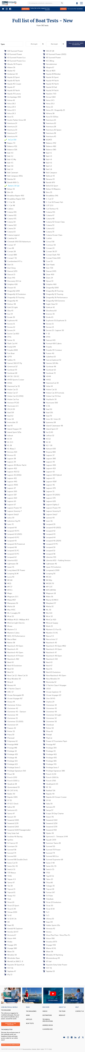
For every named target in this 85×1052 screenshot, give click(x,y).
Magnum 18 (49, 593)
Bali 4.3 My (10, 160)
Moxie (8, 626)
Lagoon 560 (10, 498)
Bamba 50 (9, 179)
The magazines (31, 1011)
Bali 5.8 (47, 169)
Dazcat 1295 (10, 271)
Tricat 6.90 (10, 909)
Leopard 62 (10, 557)
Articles (29, 1019)
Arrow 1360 (49, 97)
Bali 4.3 (47, 156)
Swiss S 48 (49, 863)
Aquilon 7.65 (49, 94)
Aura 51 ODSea (50, 117)
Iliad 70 (47, 416)
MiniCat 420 (49, 620)
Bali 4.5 (8, 163)
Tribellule (48, 899)
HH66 (8, 383)
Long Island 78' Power (14, 570)
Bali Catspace (50, 173)
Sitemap (38, 1049)
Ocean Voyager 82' (13, 699)
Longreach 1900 (51, 570)
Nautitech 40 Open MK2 (54, 646)
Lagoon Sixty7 (50, 514)
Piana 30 (9, 735)
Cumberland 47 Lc (13, 261)
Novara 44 (10, 685)
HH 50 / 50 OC (11, 376)
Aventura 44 (10, 136)
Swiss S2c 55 (49, 866)
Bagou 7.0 (9, 143)
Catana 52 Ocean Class (54, 222)
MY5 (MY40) (49, 590)
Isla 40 (8, 426)
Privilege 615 (11, 764)
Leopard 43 (49, 534)
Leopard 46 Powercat (14, 544)
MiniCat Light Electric (14, 623)
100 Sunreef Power (13, 51)
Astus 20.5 (10, 107)
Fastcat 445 (49, 340)
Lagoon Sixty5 (11, 514)
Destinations (47, 1015)
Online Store (74, 995)
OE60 (47, 689)
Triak (7, 899)
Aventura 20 (49, 123)
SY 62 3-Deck (11, 804)
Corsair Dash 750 (51, 255)
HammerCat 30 (51, 383)
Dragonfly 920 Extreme (54, 301)
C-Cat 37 (48, 199)
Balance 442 (49, 143)
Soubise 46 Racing (13, 837)
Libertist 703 (49, 557)
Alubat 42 (9, 71)
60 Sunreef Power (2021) (54, 54)
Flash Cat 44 (10, 344)
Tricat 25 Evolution (52, 902)
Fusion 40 (48, 353)
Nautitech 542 (50, 659)
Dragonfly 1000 (51, 288)
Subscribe (25, 8)
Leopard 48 (10, 547)
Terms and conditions (26, 1049)
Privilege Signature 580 (54, 771)
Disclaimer (34, 1049)
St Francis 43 (11, 843)
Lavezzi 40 (49, 518)
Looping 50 (49, 574)
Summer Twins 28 (52, 843)
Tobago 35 (49, 886)
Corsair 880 (10, 255)
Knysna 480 (49, 452)
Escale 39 (9, 317)
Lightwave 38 (11, 564)
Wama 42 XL (49, 948)
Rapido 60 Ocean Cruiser (55, 797)
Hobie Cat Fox (11, 399)
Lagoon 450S (11, 485)
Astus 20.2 (48, 104)
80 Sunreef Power (52, 58)
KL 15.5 (8, 442)
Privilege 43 (49, 751)
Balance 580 (49, 150)
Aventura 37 (10, 133)
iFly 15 (8, 975)
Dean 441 (9, 278)
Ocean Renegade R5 (14, 695)
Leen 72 (9, 524)
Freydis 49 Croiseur (52, 350)
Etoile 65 (48, 317)
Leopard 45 (10, 541)
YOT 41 (47, 968)
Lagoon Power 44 (51, 508)
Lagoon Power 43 (13, 508)
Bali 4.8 (8, 166)
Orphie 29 (48, 702)
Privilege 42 (10, 751)
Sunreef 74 (10, 853)
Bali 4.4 (47, 160)
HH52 (47, 380)
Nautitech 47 (50, 653)
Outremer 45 (50, 708)
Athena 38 (48, 113)
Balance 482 (49, 146)
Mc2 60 (47, 613)
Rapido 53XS (11, 797)
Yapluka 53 (49, 971)
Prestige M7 (49, 745)
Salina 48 (9, 807)
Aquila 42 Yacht (12, 81)
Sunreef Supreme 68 (53, 860)
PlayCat (47, 738)
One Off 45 (49, 699)
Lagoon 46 (49, 485)
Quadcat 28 (10, 784)
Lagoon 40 (49, 462)
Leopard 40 (10, 528)
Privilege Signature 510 (15, 771)
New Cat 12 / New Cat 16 (16, 676)
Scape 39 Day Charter (53, 814)
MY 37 (8, 587)
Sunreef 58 (10, 850)
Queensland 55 (12, 787)
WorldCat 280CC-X (13, 961)
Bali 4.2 (8, 156)
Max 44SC (10, 610)
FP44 (46, 337)
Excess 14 (9, 330)
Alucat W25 (49, 71)
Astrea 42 (9, 100)
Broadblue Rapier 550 (14, 199)
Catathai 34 (10, 238)
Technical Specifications (47, 1020)
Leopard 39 (49, 524)
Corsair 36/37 (50, 252)
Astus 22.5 (10, 110)
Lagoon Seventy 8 (52, 511)
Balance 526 (10, 150)
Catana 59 (10, 229)
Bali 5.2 (47, 166)
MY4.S (8, 590)
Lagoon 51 (48, 491)
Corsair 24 (48, 248)
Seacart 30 (10, 817)
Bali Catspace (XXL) (13, 176)
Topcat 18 (48, 889)
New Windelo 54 (51, 679)
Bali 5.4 (8, 169)
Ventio (47, 932)
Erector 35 (49, 314)
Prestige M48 (11, 745)
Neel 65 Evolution (52, 672)
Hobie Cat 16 (50, 390)
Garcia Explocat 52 (52, 360)
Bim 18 (8, 192)
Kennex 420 (10, 452)
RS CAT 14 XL (11, 791)
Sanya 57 (48, 810)
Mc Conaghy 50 (12, 613)
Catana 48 (48, 219)
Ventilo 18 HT (11, 932)
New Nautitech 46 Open (54, 676)
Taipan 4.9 (10, 879)
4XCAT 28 (48, 51)
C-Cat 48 (9, 206)
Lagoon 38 (10, 459)
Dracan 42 (10, 288)
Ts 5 (46, 915)
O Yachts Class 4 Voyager (54, 685)
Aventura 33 (10, 130)
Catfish (47, 238)
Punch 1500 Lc (11, 781)
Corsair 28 (10, 252)
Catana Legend (11, 235)
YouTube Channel (53, 995)
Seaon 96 (48, 817)
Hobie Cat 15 (11, 390)
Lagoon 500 (10, 491)
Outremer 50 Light (52, 715)
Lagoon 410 (10, 468)
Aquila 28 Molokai (51, 74)
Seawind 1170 (11, 823)
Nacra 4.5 (48, 636)
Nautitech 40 (50, 643)
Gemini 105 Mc (50, 363)
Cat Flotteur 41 (50, 209)
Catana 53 (48, 225)
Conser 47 (10, 245)
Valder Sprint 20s (51, 925)
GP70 (8, 357)
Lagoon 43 (49, 478)
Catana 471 (10, 219)
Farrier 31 (9, 340)
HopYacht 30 (50, 399)
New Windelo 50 (12, 679)
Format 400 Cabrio (52, 344)
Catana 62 (48, 229)
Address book (47, 1025)
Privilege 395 (50, 748)
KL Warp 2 (9, 449)
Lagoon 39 (10, 462)
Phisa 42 (48, 731)
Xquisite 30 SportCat (14, 965)
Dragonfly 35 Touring (14, 298)
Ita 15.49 (48, 432)
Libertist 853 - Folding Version (57, 560)
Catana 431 (10, 215)
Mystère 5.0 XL (50, 633)
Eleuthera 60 (50, 311)
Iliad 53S (48, 413)
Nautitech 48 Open (52, 656)
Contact (42, 1049)
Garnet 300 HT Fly (13, 363)
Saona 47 (9, 814)
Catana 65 (10, 232)
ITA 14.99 (9, 409)
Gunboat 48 (49, 367)
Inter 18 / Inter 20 (51, 419)
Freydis (47, 347)
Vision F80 (49, 938)
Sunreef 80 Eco (51, 856)
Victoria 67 (10, 935)
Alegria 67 (48, 67)
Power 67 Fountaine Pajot (55, 741)
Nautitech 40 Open (13, 646)
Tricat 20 (9, 902)
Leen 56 (48, 521)
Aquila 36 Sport (51, 77)
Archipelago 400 (12, 97)
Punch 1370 (10, 777)
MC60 (47, 577)
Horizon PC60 (11, 403)
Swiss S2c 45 (11, 866)
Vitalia (8, 942)
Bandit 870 (49, 183)
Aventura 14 (10, 123)
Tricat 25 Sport (11, 906)
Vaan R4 (48, 922)
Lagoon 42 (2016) (12, 475)
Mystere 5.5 (10, 630)
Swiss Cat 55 (10, 863)
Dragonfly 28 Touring (53, 291)
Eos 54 (8, 314)
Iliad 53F (9, 413)
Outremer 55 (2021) (13, 722)
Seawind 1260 (11, 827)
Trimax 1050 (10, 912)
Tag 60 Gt (48, 876)
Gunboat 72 (49, 373)
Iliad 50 (47, 409)
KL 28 (8, 445)
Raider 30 (9, 794)
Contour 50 (49, 245)
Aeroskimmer (50, 64)
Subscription (11, 995)
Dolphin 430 (11, 284)
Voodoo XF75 (50, 942)
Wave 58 (48, 952)
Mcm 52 (48, 616)
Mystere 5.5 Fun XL (52, 630)
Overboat (48, 725)
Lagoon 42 (49, 472)
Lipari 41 (9, 567)
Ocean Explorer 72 (52, 692)
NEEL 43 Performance (14, 636)
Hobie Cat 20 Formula (53, 393)
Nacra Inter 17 (50, 639)
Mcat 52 (9, 616)
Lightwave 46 (50, 564)
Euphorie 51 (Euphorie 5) (54, 321)
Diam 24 (48, 278)
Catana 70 (48, 232)
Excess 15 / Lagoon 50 (53, 330)
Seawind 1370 (50, 827)
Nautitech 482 (11, 659)
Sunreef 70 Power (52, 850)
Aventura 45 (49, 136)
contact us (79, 1011)
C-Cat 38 (9, 202)
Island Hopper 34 (12, 429)
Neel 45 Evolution (13, 666)
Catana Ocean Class (52, 235)
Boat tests (30, 1023)
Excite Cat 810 (11, 334)
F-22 (46, 334)
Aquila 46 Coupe (12, 84)
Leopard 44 (49, 537)
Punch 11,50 (49, 774)
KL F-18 (47, 445)
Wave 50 (9, 952)
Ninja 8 (8, 682)
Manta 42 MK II (50, 600)
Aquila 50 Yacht (12, 90)
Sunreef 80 (10, 856)
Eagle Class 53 (50, 304)
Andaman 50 (11, 74)
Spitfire (8, 840)
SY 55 (8, 800)
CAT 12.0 (48, 206)
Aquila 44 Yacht (51, 81)
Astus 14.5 (48, 100)
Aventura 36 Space (52, 130)
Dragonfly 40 (11, 301)
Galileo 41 (9, 360)
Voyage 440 (49, 945)
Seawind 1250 (50, 823)
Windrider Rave (12, 958)
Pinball (47, 735)
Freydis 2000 (11, 350)
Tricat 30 (48, 906)
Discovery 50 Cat (12, 281)
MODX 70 (48, 584)
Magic (8, 593)
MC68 (8, 580)
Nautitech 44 (11, 649)
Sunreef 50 (49, 846)
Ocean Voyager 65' (52, 695)
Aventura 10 (49, 120)
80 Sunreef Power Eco (15, 61)
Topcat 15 (9, 889)
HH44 (47, 376)
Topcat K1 (9, 892)
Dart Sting (9, 268)
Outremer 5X (50, 722)
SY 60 (47, 800)
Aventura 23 (10, 127)
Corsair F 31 (10, 258)
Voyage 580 (10, 948)
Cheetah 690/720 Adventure (17, 242)
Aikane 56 (9, 67)
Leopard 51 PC (11, 551)
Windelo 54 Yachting (53, 955)
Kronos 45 (10, 455)
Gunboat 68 (10, 373)
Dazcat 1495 (49, 271)
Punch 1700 (49, 781)
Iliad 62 (8, 416)
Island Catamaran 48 (53, 426)
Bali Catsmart (11, 173)
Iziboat (8, 436)
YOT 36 (8, 968)
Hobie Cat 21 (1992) (13, 396)
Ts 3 (46, 912)
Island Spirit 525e (12, 432)
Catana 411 (49, 212)
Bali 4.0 (8, 153)
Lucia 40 (9, 577)
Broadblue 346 (50, 196)
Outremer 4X (11, 715)
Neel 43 (9, 662)
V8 (7, 922)
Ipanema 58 (49, 422)
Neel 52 (8, 672)
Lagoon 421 (10, 478)
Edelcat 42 (49, 307)
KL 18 (46, 442)
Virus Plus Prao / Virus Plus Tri (56, 935)
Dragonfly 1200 (12, 291)
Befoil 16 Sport (50, 186)
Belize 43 (9, 189)
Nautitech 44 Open (52, 649)
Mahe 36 (48, 597)
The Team (62, 1011)
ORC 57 (8, 692)
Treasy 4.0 (9, 896)
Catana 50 (10, 222)
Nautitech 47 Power (14, 656)
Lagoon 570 (49, 498)
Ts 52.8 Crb (10, 919)
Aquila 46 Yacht (51, 84)
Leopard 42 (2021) (13, 534)
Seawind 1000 (11, 820)
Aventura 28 (49, 127)
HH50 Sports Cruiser (14, 380)
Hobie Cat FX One (52, 396)
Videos (44, 1011)
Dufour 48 (10, 304)
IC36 (46, 406)
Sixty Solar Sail (11, 833)
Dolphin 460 (49, 284)
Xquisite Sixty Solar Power (55, 965)
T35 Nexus (10, 873)
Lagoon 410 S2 (11, 472)
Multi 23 (48, 626)
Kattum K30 (49, 449)
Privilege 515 (11, 761)
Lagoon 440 (10, 482)
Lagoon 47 (10, 488)
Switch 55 (48, 869)
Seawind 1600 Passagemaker (17, 830)
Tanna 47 (9, 883)
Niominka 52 (49, 682)
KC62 (47, 439)
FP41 (7, 337)
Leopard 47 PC (50, 544)
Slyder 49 (48, 833)
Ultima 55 (48, 919)
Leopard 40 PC (11, 531)
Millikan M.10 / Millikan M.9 (16, 620)
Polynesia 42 (11, 741)
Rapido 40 (48, 794)
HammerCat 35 (12, 386)
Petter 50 (48, 728)
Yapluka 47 (10, 971)
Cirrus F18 (48, 242)
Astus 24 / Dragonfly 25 (54, 110)
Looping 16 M (11, 574)
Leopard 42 (49, 531)
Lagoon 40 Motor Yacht (15, 465)
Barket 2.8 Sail (11, 186)
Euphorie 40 (10, 321)
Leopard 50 (49, 547)
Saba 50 (47, 804)
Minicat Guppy (50, 623)
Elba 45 (8, 311)
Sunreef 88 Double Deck (15, 860)
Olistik (50, 1049)
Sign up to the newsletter (10, 1044)
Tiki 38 (8, 886)
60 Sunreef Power (13, 54)
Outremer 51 (11, 718)
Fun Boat (9, 353)
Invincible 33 (11, 422)
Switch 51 (9, 869)
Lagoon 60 (10, 501)
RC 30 (47, 787)
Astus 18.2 (10, 104)
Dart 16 (8, 265)
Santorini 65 (10, 810)
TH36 (8, 876)
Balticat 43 (49, 176)
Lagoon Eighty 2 (51, 505)
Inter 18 (9, 419)
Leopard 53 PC (11, 554)
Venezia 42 (49, 929)
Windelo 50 (10, 955)
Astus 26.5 (10, 113)
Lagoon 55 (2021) (51, 495)
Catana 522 (10, 225)
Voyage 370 (10, 945)
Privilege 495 (50, 758)
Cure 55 (48, 261)
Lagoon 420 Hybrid (52, 475)
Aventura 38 (49, 133)
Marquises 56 (11, 603)
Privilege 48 (10, 758)
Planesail (9, 738)
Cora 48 (9, 248)
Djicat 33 (48, 281)
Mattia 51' (48, 607)
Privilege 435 (11, 754)
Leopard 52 (49, 551)
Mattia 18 (9, 607)
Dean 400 (48, 275)
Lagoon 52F (10, 495)
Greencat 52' (11, 367)
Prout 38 (9, 774)
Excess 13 (48, 327)
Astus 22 (48, 107)
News (28, 1015)
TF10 (46, 873)
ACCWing (48, 61)
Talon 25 (48, 879)
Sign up (63, 8)
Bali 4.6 (47, 163)
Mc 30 (47, 610)
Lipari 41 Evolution (52, 567)
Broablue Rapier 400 (14, 196)
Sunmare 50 (10, 846)
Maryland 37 (49, 603)
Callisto (8, 209)
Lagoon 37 (48, 455)
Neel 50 (9, 669)
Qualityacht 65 (50, 784)
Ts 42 (8, 915)
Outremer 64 (11, 725)
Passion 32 (10, 728)
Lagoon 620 (49, 501)
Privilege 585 (50, 761)
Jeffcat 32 (48, 436)
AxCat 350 (10, 140)
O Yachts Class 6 (12, 689)
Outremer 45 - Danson (15, 712)
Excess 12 (9, 327)
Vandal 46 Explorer (13, 929)
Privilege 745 (49, 764)
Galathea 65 (49, 357)
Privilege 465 (50, 754)
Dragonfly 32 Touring (53, 294)
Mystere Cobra (11, 633)
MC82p (47, 580)
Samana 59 (49, 807)
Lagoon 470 (49, 488)
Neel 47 (47, 666)
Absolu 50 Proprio (13, 64)
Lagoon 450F (50, 482)
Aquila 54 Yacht (51, 90)
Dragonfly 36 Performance (55, 298)
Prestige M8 (10, 748)
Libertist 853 (10, 560)
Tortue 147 (49, 892)
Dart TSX (48, 268)
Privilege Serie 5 (12, 768)
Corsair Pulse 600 (51, 258)
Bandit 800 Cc (11, 183)
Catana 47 (48, 215)
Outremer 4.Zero (12, 705)
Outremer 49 (50, 712)
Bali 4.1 (47, 153)
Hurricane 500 (50, 403)
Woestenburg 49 (51, 958)
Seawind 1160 (50, 820)
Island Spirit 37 (50, 429)
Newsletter (32, 995)
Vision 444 (10, 938)
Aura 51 (8, 117)
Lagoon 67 (10, 505)
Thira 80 (48, 883)
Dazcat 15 (9, 275)
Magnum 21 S (11, 597)
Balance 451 (10, 146)
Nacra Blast (10, 639)
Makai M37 (10, 600)
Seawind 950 (50, 830)
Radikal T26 (49, 791)
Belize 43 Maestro (51, 189)
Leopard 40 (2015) (52, 528)
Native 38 (9, 643)
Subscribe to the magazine (10, 1024)
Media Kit (62, 1015)
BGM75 (47, 140)
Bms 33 (47, 192)
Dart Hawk (49, 265)
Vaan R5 (9, 925)
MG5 (7, 584)
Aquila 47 (9, 87)
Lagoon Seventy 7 (13, 511)
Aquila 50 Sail (50, 87)
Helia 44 (48, 386)
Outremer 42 (50, 705)
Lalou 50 (9, 518)
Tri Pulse (48, 896)
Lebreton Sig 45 (12, 521)
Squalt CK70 (49, 840)
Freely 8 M (10, 347)
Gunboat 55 (10, 370)
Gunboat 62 (49, 370)
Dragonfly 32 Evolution (15, 294)
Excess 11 (9, 324)
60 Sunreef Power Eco (15, 58)
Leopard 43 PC (11, 537)
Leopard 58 (49, 554)
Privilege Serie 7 (51, 768)
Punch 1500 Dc (51, 777)
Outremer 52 (50, 718)
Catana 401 (10, 212)
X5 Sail (47, 961)
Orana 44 (9, 702)
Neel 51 (47, 669)
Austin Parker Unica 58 (15, 120)
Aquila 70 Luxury (12, 94)
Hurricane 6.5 (11, 406)
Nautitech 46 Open (13, 653)
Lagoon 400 (49, 465)
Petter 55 (9, 731)
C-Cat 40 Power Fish (53, 202)
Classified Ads (47, 1029)
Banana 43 (49, 179)
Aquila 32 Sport (12, 77)
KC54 (8, 439)
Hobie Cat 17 (11, 393)
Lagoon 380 (49, 459)
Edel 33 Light (11, 307)
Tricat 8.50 (49, 909)
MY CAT (47, 587)
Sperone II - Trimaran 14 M (55, 837)
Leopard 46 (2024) (52, 541)
